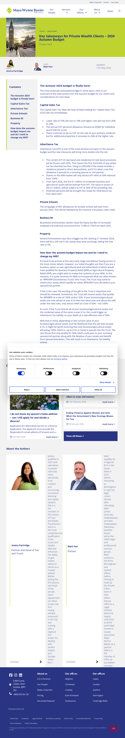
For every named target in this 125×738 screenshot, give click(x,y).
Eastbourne (70, 701)
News (110, 11)
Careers (106, 2)
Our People (51, 11)
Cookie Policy (14, 718)
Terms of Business (15, 723)
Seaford (96, 690)
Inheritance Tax (19, 108)
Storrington (98, 695)
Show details (105, 382)
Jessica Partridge (14, 71)
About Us (97, 11)
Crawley (68, 690)
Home (42, 31)
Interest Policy (68, 718)
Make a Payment (95, 2)
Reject (26, 390)
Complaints (25, 718)
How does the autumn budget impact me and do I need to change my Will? (23, 133)
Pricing (40, 695)
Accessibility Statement (83, 718)
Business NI (17, 118)
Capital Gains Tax (20, 103)
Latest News (52, 31)
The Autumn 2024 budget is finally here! (22, 97)
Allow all (98, 390)
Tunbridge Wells (100, 701)
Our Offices (80, 11)
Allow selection (62, 390)
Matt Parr (48, 67)
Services (66, 9)
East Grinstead (71, 695)
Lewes (95, 679)
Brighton (69, 679)
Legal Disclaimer (37, 718)
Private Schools (19, 113)
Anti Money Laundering (53, 718)
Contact (26, 662)
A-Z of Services (43, 679)
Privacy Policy (98, 718)
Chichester (70, 684)
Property (15, 123)
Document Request (46, 701)
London (96, 684)
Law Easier (115, 2)
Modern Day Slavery (31, 723)
